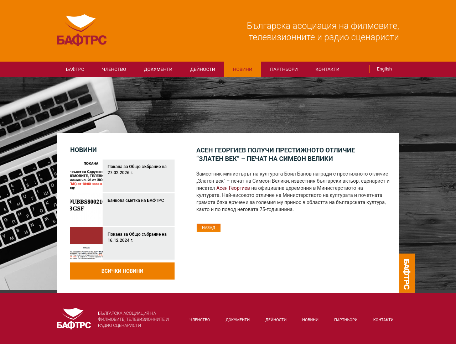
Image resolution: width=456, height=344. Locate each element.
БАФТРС (82, 30)
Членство (114, 69)
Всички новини (123, 271)
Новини (242, 69)
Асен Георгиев (233, 188)
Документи (158, 69)
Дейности (202, 69)
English (384, 69)
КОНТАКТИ (328, 69)
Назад (208, 227)
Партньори (284, 69)
